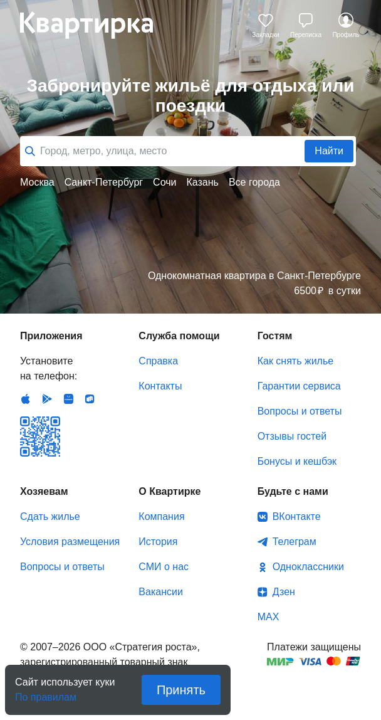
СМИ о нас (163, 566)
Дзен (284, 591)
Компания (161, 516)
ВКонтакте (297, 516)
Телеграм (294, 541)
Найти (329, 151)
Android (47, 399)
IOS (25, 399)
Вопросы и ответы (300, 411)
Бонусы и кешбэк (297, 461)
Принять (181, 690)
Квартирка (95, 25)
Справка (158, 361)
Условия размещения (70, 541)
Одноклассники (308, 566)
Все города (254, 182)
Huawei (68, 399)
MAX (268, 616)
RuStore (89, 399)
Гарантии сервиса (299, 386)
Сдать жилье (50, 516)
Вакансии (160, 591)
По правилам (45, 693)
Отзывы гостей (292, 436)
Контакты (160, 386)
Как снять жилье (295, 361)
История (157, 541)
